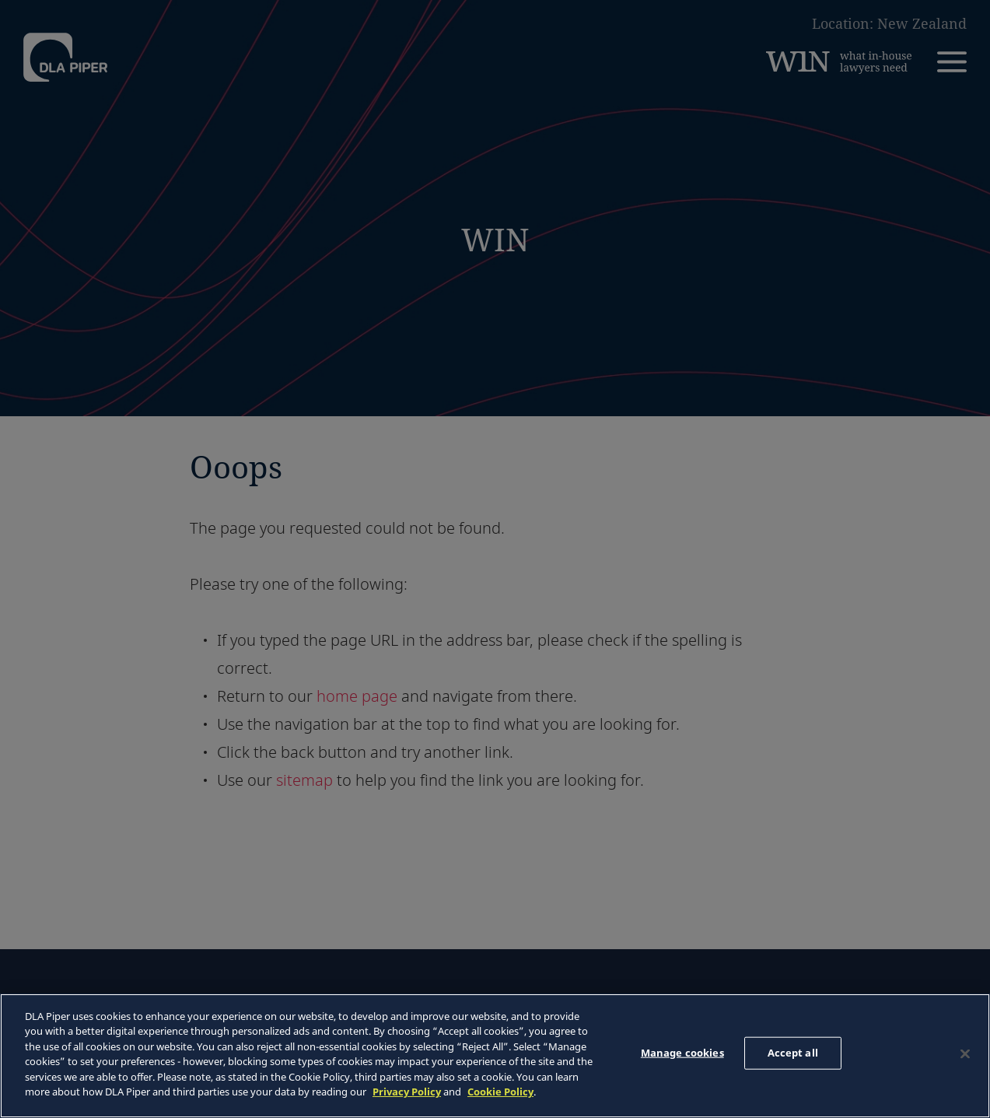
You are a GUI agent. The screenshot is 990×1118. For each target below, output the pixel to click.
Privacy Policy (407, 1092)
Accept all (793, 1053)
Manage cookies (682, 1053)
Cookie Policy (500, 1092)
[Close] (965, 1053)
